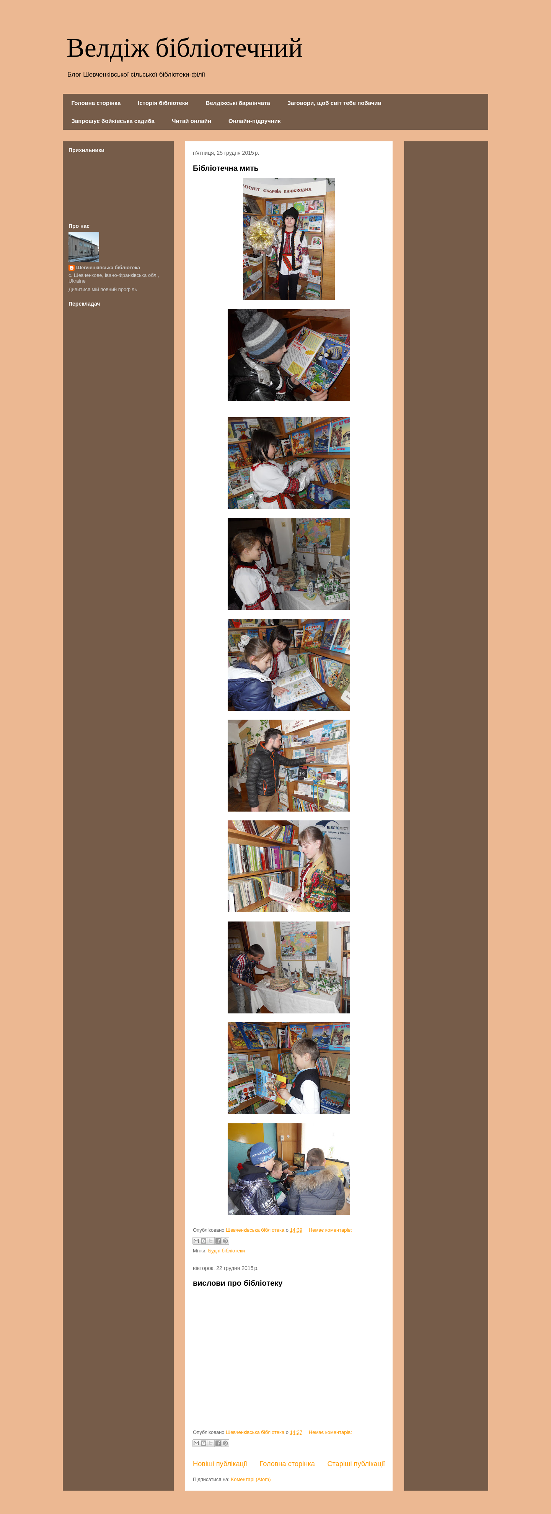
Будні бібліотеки (226, 1251)
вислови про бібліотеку (237, 1283)
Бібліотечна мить (226, 168)
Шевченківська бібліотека (108, 267)
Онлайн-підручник (254, 121)
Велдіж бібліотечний (185, 48)
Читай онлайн (191, 121)
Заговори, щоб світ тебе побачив (334, 103)
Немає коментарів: (330, 1230)
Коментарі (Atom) (251, 1479)
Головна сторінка (96, 103)
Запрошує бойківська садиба (113, 121)
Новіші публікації (220, 1464)
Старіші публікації (356, 1464)
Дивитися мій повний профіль (102, 289)
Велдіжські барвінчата (238, 103)
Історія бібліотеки (163, 103)
